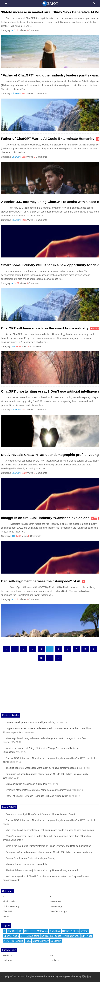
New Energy (56, 906)
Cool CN (54, 960)
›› (59, 658)
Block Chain (9, 901)
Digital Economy (11, 906)
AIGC (6, 941)
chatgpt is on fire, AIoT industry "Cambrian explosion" (45, 518)
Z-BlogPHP (64, 976)
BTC (33, 931)
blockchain (55, 941)
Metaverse (55, 901)
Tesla (28, 941)
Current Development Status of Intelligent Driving (30, 722)
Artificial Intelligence (51, 936)
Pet (51, 955)
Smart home (33, 936)
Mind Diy (7, 955)
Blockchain (54, 931)
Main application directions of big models (26, 784)
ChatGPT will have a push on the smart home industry (45, 328)
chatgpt (84, 931)
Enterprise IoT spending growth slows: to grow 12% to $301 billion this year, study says (49, 852)
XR (12, 941)
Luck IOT (7, 960)
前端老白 (86, 976)
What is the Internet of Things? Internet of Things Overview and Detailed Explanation (48, 846)
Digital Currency (41, 941)
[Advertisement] (50, 690)
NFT (73, 931)
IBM (83, 936)
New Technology (58, 911)
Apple (16, 936)
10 (41, 658)
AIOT (94, 518)
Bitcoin (65, 931)
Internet (6, 916)
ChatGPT (16, 93)
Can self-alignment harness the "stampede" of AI (40, 581)
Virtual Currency (71, 936)
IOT (13, 346)
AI (12, 30)
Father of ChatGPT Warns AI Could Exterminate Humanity (47, 138)
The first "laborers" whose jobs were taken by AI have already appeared (42, 768)
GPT (26, 931)
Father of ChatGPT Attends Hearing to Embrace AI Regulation (37, 796)
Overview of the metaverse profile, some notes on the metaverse (38, 790)
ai (78, 931)
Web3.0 (20, 941)
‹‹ (6, 649)
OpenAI (7, 936)
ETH (22, 936)
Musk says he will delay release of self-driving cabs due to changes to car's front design (50, 830)
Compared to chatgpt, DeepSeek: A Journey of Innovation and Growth (41, 814)
